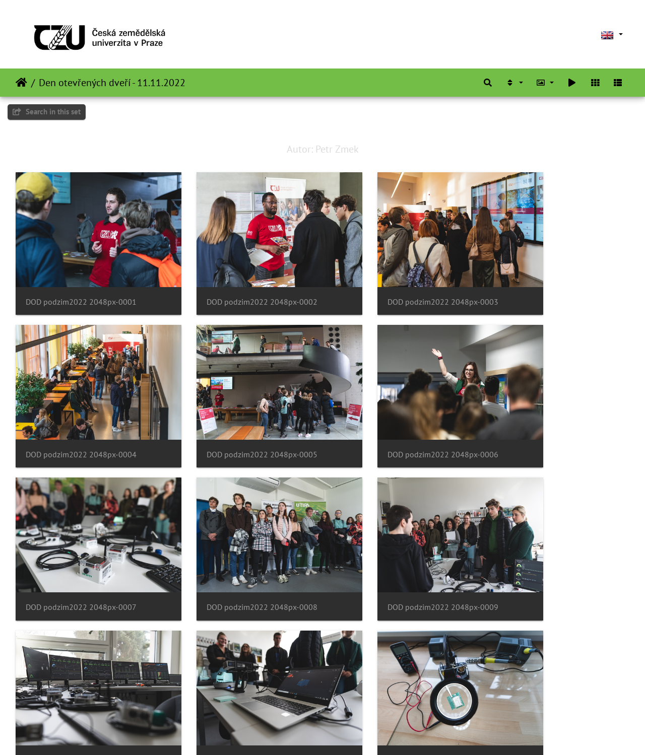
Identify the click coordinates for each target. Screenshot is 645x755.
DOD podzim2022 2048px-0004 (552, 285)
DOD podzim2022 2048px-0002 (238, 285)
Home (21, 82)
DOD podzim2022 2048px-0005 (81, 422)
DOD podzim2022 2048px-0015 (395, 694)
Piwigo (343, 734)
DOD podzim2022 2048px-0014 (238, 694)
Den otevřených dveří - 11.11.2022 (112, 82)
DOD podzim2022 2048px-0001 (81, 285)
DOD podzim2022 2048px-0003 (395, 285)
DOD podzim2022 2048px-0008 (552, 422)
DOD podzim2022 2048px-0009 (81, 558)
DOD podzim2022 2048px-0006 (238, 422)
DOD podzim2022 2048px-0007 (395, 422)
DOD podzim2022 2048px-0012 (552, 558)
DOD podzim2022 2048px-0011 (395, 558)
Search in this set (47, 111)
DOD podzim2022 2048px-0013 (81, 694)
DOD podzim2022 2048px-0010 (238, 558)
